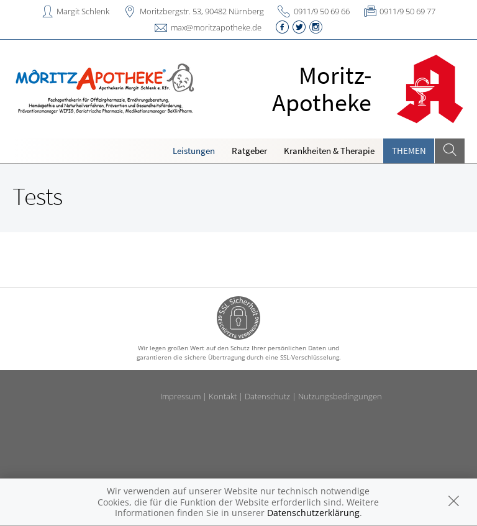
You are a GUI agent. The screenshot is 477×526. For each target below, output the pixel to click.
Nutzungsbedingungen (340, 396)
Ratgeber (249, 150)
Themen (409, 150)
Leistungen (194, 150)
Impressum (180, 396)
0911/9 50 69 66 (322, 11)
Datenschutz (267, 396)
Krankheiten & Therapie (329, 150)
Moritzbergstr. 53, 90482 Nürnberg (202, 11)
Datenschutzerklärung (313, 513)
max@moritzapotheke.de (216, 27)
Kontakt (223, 396)
